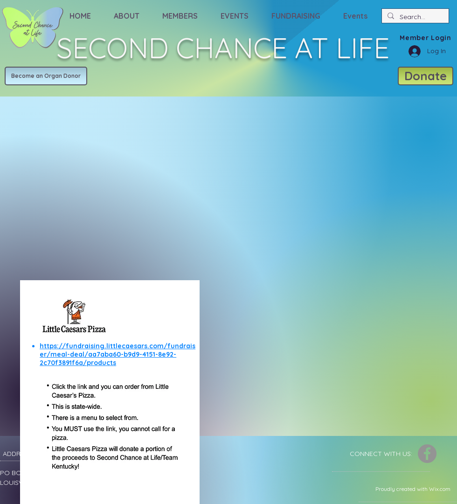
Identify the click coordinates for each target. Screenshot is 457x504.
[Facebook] (427, 453)
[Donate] (425, 76)
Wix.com (439, 488)
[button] (126, 11)
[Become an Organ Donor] (46, 76)
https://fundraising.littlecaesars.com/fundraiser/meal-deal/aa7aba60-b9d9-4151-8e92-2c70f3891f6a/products (117, 354)
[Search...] (414, 17)
